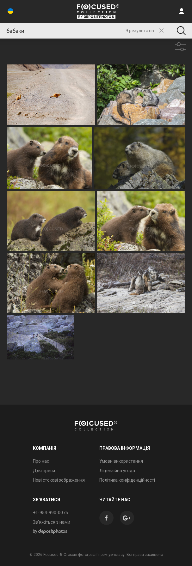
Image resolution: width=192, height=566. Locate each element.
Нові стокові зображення (59, 480)
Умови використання (121, 461)
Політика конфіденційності (127, 480)
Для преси (44, 470)
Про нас (41, 461)
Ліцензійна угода (117, 470)
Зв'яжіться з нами (51, 522)
